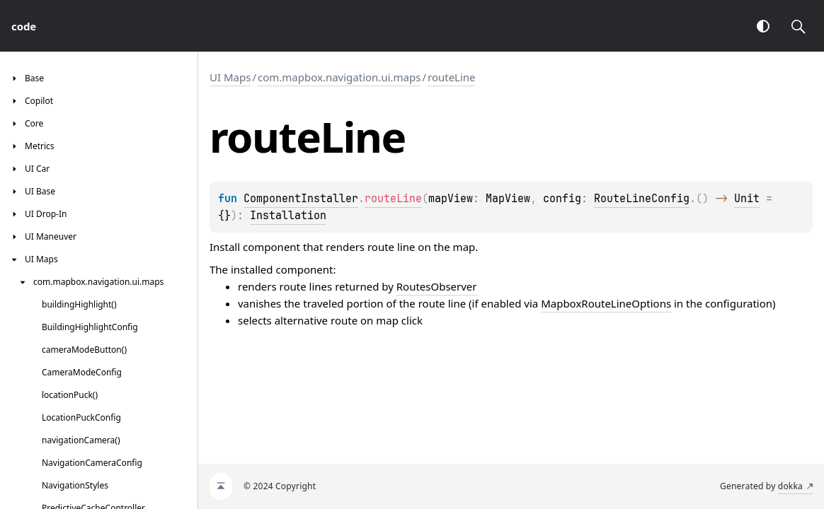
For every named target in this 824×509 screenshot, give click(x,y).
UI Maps (230, 77)
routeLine (452, 77)
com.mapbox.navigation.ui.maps (339, 77)
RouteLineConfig (641, 199)
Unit (747, 199)
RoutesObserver (436, 286)
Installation (288, 216)
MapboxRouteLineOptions (606, 303)
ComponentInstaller (301, 199)
